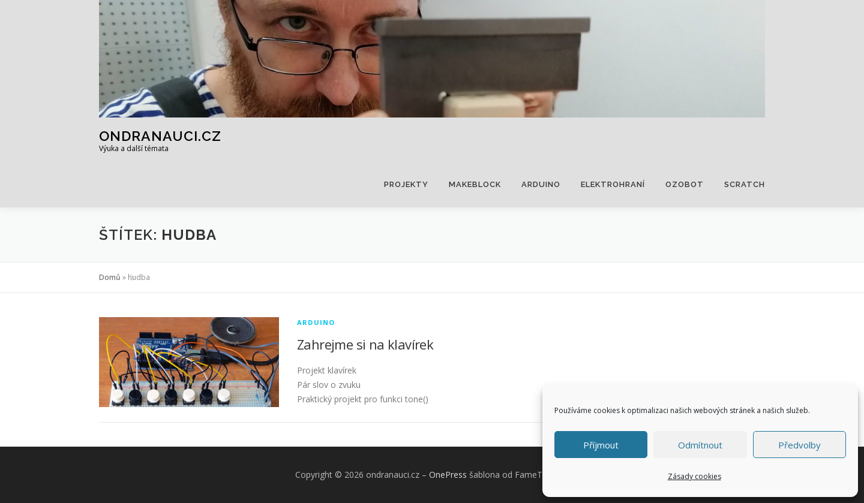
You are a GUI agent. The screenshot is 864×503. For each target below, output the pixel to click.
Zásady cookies (694, 476)
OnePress (448, 474)
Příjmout (601, 445)
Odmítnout (700, 445)
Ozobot (684, 184)
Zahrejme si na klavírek (365, 344)
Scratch (744, 184)
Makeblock (475, 184)
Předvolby (799, 445)
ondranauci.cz (160, 135)
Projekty (406, 184)
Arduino (540, 184)
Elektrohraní (613, 184)
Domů (110, 277)
